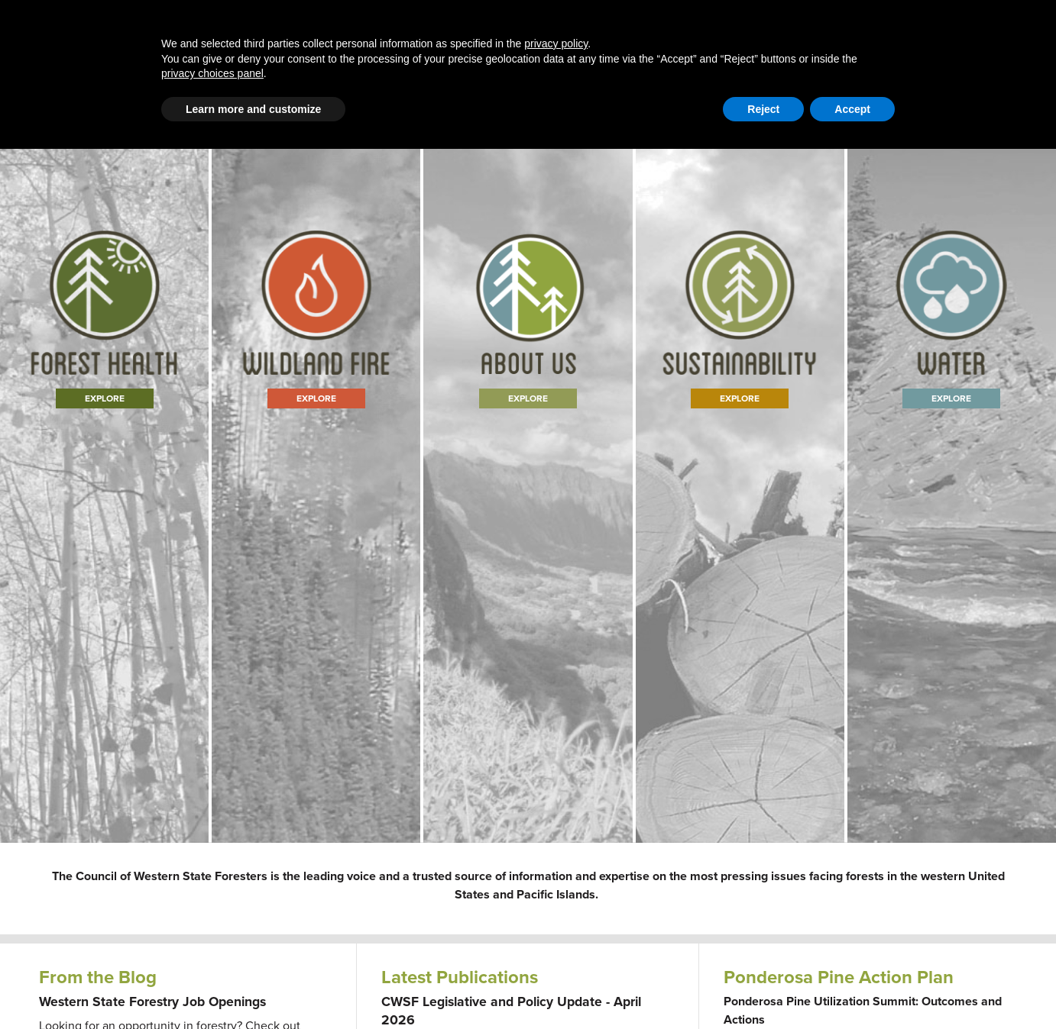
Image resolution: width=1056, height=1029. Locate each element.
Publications (713, 47)
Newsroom (861, 47)
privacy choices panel (212, 953)
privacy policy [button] (556, 924)
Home (198, 47)
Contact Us (827, 103)
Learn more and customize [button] (253, 989)
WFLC (1003, 103)
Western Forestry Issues (309, 47)
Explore (104, 482)
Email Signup (69, 103)
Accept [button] (852, 989)
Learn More (527, 482)
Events (789, 47)
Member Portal (899, 103)
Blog (417, 47)
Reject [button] (763, 989)
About (638, 47)
